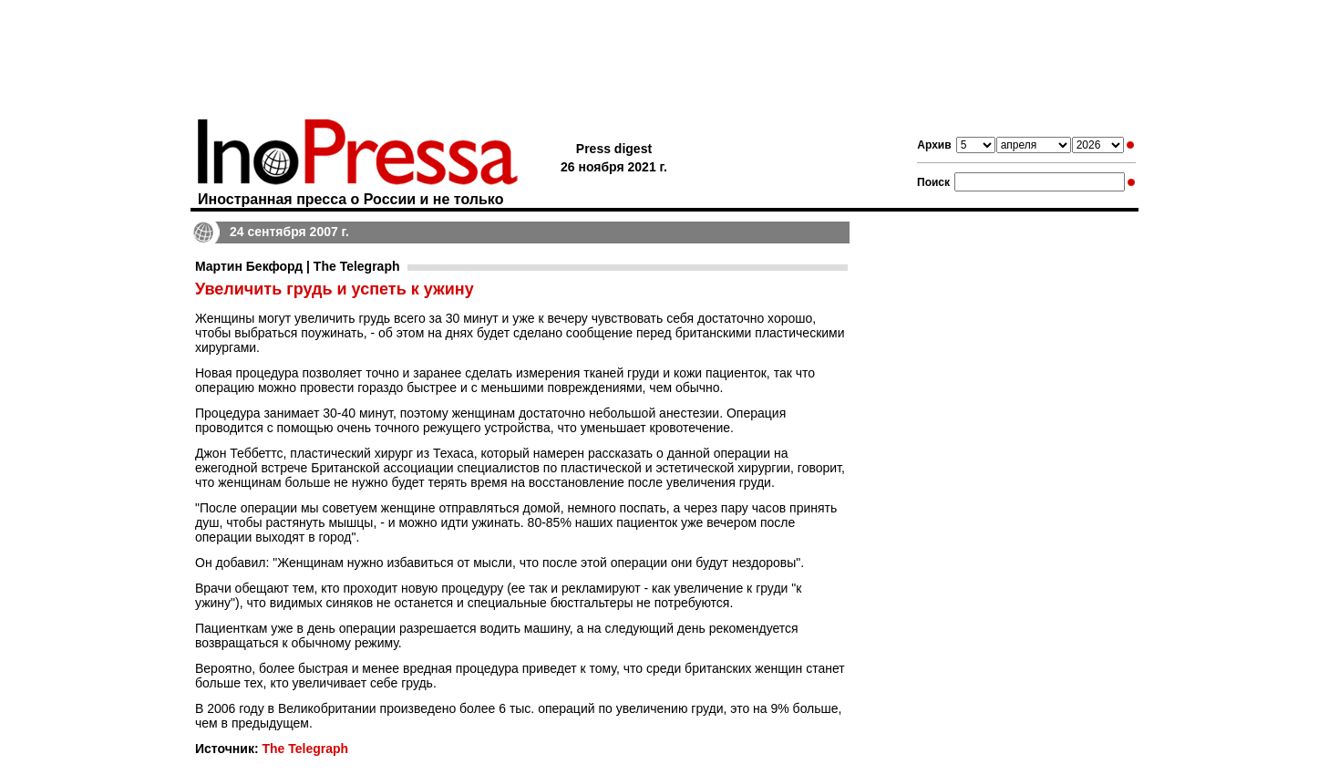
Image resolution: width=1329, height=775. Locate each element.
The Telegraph (305, 748)
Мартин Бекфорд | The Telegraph (297, 266)
